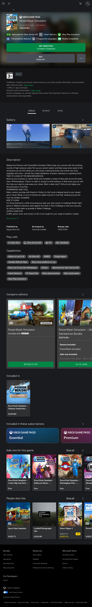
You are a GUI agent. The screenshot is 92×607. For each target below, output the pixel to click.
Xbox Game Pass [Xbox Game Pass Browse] (8, 563)
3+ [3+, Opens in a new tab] (18, 74)
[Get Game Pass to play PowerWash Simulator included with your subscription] (46, 47)
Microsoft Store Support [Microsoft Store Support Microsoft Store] (70, 559)
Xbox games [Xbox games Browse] (7, 559)
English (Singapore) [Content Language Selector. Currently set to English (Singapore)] (13, 588)
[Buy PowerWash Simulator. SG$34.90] (40, 58)
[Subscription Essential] (32, 435)
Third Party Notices (56, 602)
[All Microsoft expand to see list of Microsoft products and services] (3, 3)
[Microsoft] (46, 2)
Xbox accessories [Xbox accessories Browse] (8, 568)
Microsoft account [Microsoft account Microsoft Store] (68, 555)
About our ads (69, 602)
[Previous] (77, 120)
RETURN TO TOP (31, 364)
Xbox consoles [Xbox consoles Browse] (7, 555)
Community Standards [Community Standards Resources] (40, 563)
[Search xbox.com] (9, 3)
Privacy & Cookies (23, 602)
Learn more (28, 85)
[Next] (83, 120)
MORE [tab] (60, 110)
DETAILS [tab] (31, 110)
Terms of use (35, 602)
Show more (12, 218)
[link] (18, 398)
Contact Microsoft (10, 602)
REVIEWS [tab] (46, 110)
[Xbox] (7, 9)
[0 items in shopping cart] (81, 3)
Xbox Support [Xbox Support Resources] (37, 555)
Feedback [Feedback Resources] (36, 559)
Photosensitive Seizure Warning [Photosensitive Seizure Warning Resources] (43, 568)
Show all (70, 450)
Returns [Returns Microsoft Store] (65, 563)
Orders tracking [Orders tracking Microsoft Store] (67, 568)
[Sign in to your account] (87, 3)
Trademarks (45, 602)
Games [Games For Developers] (5, 580)
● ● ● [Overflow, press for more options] (81, 58)
